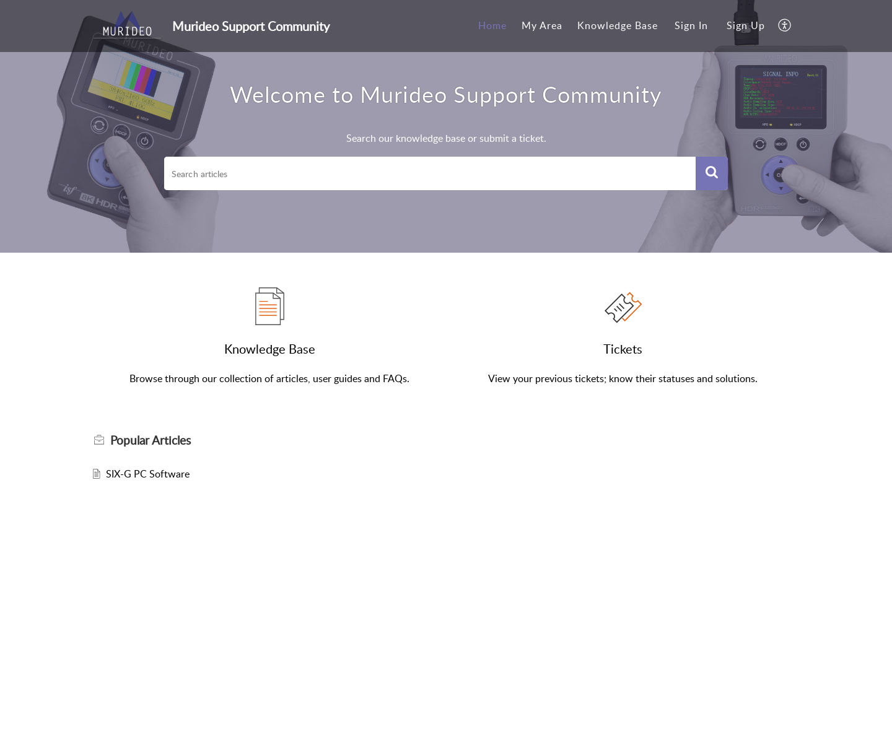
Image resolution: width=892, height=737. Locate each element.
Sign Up (746, 25)
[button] (785, 26)
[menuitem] (492, 26)
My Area (542, 25)
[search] (430, 173)
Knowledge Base (617, 25)
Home (492, 25)
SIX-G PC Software (148, 474)
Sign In (691, 25)
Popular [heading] (150, 440)
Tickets (622, 348)
